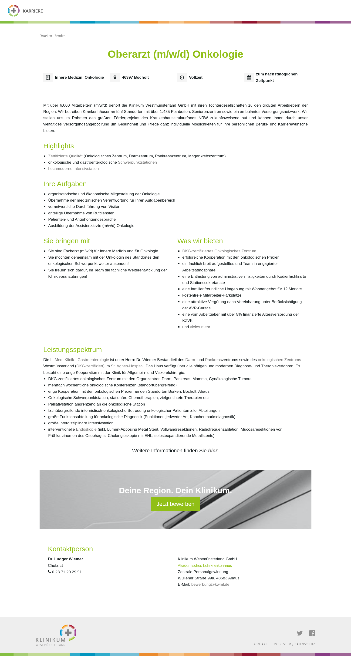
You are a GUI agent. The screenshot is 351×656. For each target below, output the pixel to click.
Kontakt (260, 644)
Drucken (46, 36)
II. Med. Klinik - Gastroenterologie (79, 360)
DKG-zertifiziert (89, 366)
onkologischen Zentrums (279, 360)
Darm (190, 360)
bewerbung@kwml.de (210, 584)
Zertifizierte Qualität (65, 156)
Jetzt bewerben (176, 504)
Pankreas (213, 360)
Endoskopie (86, 429)
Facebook (312, 633)
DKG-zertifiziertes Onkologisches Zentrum (219, 251)
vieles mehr (200, 327)
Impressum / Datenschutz (294, 644)
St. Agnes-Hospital (127, 366)
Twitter (300, 633)
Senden (60, 36)
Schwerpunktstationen (137, 162)
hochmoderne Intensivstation (73, 168)
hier (212, 450)
